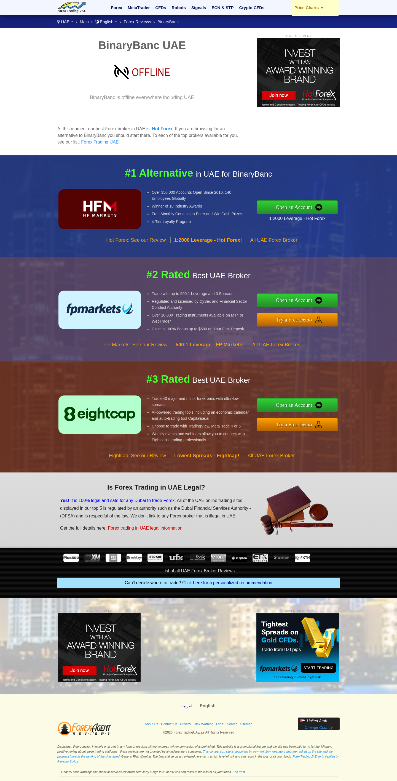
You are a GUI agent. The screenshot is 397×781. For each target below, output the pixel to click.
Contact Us (169, 724)
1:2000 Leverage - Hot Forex (297, 218)
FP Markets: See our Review (135, 344)
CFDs (160, 7)
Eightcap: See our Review (137, 455)
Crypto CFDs (251, 7)
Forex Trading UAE (100, 142)
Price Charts (309, 7)
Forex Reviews (137, 21)
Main (84, 21)
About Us (151, 724)
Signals (198, 7)
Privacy (185, 724)
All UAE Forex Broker (273, 240)
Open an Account (294, 207)
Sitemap (246, 724)
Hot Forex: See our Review (136, 240)
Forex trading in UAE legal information (145, 528)
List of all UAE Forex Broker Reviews (198, 571)
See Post (239, 772)
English (106, 21)
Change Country (319, 727)
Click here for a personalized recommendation (227, 582)
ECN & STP (222, 7)
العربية (187, 705)
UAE (65, 21)
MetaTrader (139, 7)
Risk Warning (203, 724)
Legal (220, 724)
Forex (116, 7)
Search (232, 724)
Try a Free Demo (294, 320)
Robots (178, 7)
